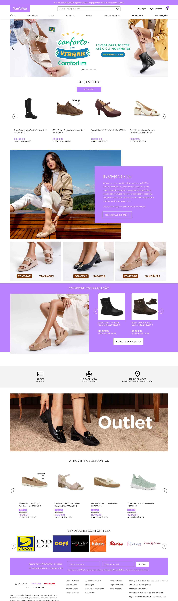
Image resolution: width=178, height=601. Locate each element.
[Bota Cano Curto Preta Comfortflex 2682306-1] (111, 314)
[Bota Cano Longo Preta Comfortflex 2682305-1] (31, 119)
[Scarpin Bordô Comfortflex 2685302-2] (108, 119)
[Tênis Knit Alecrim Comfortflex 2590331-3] (143, 493)
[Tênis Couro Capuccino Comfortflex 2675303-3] (70, 119)
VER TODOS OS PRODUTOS (128, 341)
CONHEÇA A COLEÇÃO (116, 215)
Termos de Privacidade (113, 570)
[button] (83, 69)
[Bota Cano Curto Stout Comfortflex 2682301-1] (145, 314)
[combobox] (89, 8)
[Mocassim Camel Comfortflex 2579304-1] (107, 493)
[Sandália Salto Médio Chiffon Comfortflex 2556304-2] (71, 493)
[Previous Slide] (12, 48)
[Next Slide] (165, 48)
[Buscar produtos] (117, 9)
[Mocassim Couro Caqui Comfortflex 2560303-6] (35, 493)
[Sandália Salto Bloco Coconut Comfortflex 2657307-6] (147, 119)
